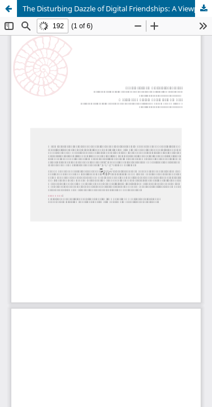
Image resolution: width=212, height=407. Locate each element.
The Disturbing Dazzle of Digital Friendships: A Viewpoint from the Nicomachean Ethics (117, 8)
